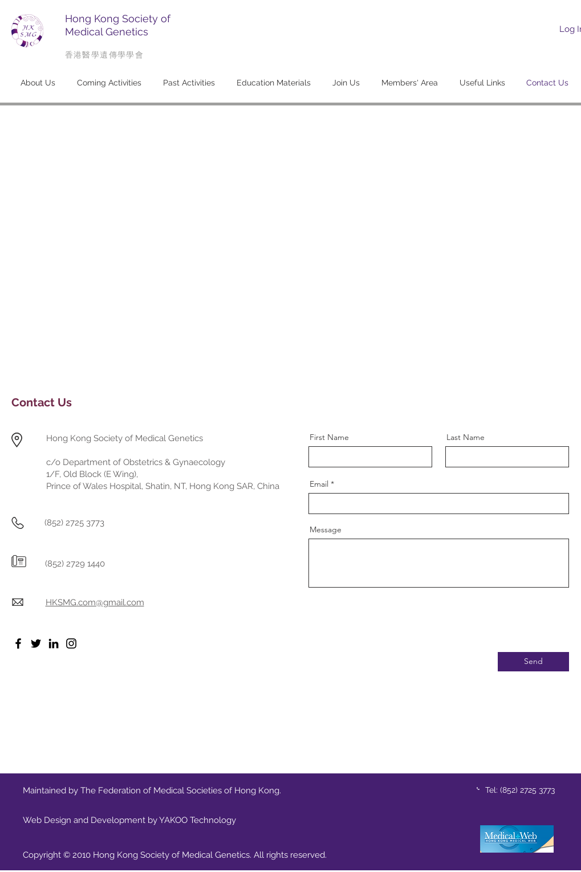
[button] (38, 83)
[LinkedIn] (53, 643)
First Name (329, 437)
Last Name (465, 437)
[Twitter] (36, 643)
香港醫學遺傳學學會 (104, 54)
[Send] (533, 661)
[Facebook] (18, 643)
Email (319, 484)
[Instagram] (71, 643)
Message (326, 529)
